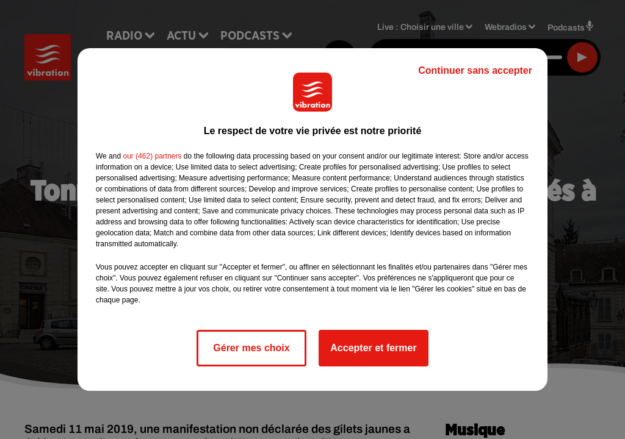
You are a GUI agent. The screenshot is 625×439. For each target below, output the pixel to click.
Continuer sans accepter (475, 70)
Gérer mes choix (251, 348)
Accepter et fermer (373, 348)
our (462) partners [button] (152, 156)
